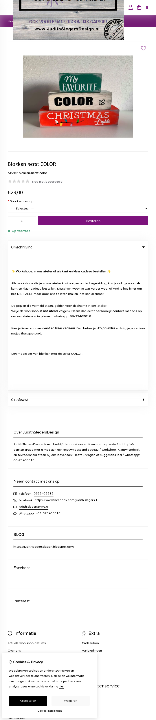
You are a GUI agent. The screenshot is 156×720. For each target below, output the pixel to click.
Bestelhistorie (18, 566)
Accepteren (28, 701)
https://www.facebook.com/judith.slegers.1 (66, 363)
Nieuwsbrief (16, 581)
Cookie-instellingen (49, 710)
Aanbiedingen (92, 514)
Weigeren (70, 701)
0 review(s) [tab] (78, 263)
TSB (145, 601)
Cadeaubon (90, 506)
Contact (88, 559)
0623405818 (43, 357)
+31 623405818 (48, 376)
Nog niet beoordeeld (47, 182)
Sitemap (88, 566)
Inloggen (14, 559)
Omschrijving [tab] (78, 247)
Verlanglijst (16, 574)
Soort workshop (20, 201)
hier (61, 686)
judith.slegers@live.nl (33, 370)
